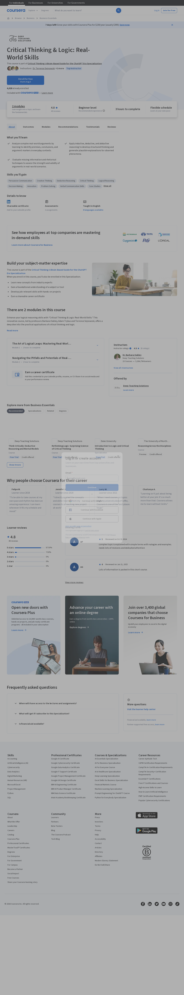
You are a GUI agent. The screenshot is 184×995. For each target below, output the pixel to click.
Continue (92, 487)
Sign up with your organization (78, 526)
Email (69, 472)
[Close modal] (118, 456)
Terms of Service (79, 537)
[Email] (92, 478)
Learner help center (92, 530)
